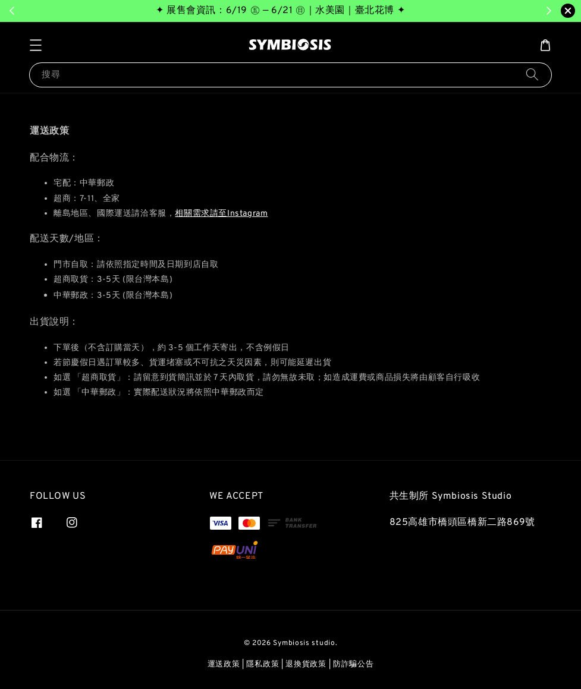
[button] (36, 45)
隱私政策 (262, 664)
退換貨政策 (305, 664)
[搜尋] (532, 74)
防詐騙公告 (353, 664)
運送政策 (224, 664)
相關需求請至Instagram (221, 214)
